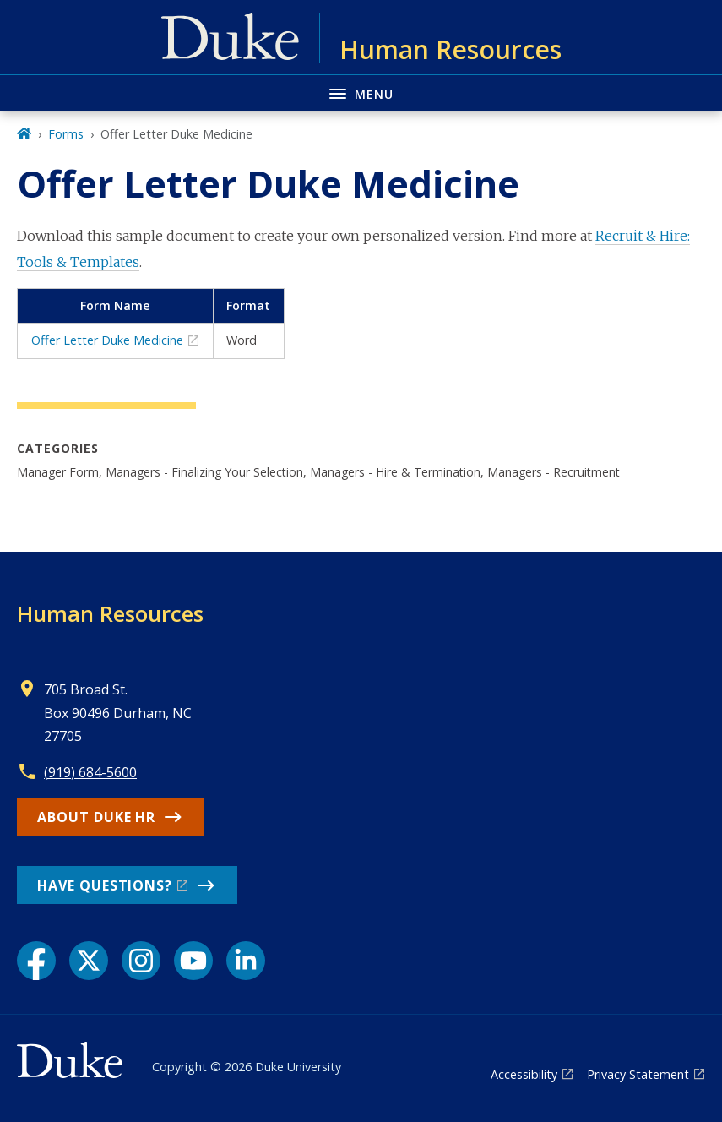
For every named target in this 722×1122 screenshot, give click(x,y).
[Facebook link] (36, 960)
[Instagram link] (141, 960)
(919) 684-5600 (90, 772)
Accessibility (524, 1074)
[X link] (88, 960)
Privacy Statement (638, 1074)
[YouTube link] (193, 960)
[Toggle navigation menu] (361, 92)
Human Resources (110, 613)
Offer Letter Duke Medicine (107, 340)
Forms (66, 134)
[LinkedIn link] (245, 960)
